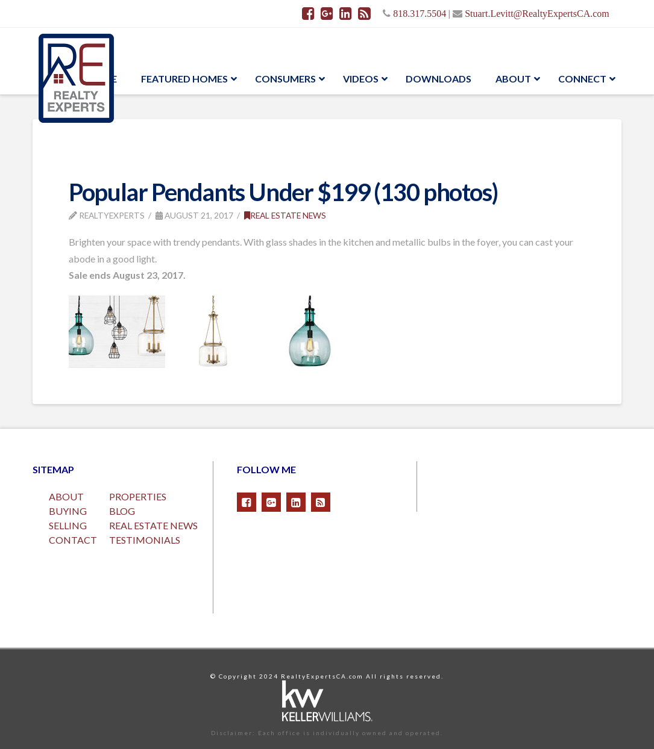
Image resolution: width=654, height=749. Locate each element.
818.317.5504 (419, 13)
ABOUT (66, 496)
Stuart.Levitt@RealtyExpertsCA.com (537, 13)
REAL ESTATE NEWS (153, 525)
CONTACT (73, 539)
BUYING (68, 511)
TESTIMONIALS (144, 539)
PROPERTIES (137, 496)
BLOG (122, 511)
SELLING (68, 525)
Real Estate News (285, 215)
